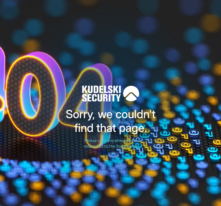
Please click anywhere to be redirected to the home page (111, 143)
